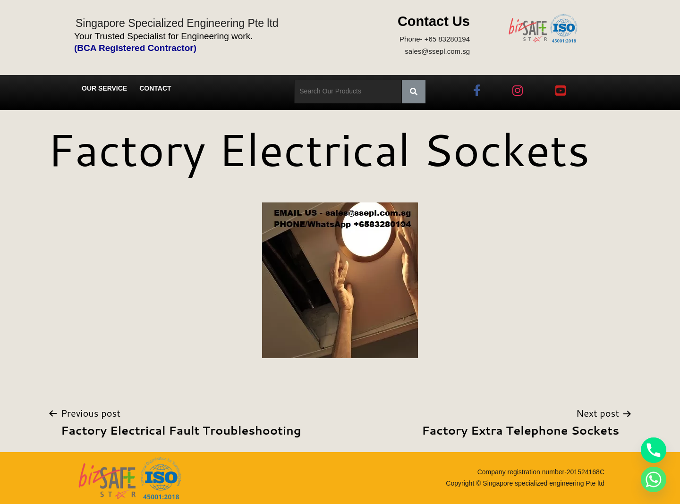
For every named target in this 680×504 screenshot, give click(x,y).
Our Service (104, 88)
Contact (155, 88)
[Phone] (653, 450)
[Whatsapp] (653, 479)
